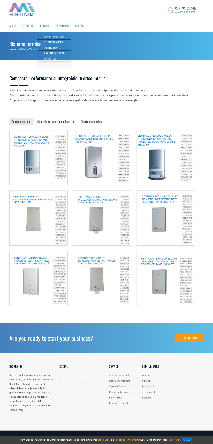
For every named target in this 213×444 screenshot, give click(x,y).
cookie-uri (175, 439)
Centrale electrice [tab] (91, 121)
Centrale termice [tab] (21, 121)
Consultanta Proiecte (120, 391)
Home (12, 49)
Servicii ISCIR (116, 397)
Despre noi (28, 26)
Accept (187, 440)
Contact (80, 26)
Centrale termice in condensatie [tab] (55, 121)
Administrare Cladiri (119, 375)
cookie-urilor (104, 439)
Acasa (12, 26)
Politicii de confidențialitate (128, 439)
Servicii (44, 26)
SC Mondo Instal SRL (78, 377)
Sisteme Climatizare (119, 380)
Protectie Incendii (118, 403)
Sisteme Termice (118, 386)
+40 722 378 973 (185, 12)
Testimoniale (62, 26)
